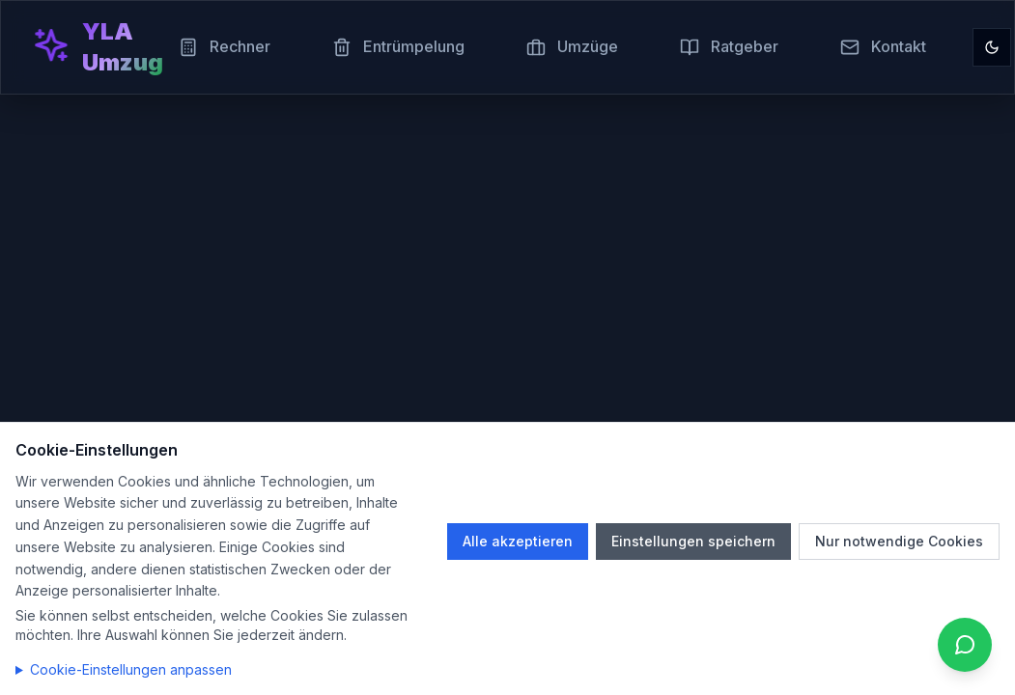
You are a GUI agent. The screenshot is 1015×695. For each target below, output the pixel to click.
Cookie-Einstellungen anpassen (131, 669)
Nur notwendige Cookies (899, 541)
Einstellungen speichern (693, 541)
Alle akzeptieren (518, 541)
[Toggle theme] (992, 47)
